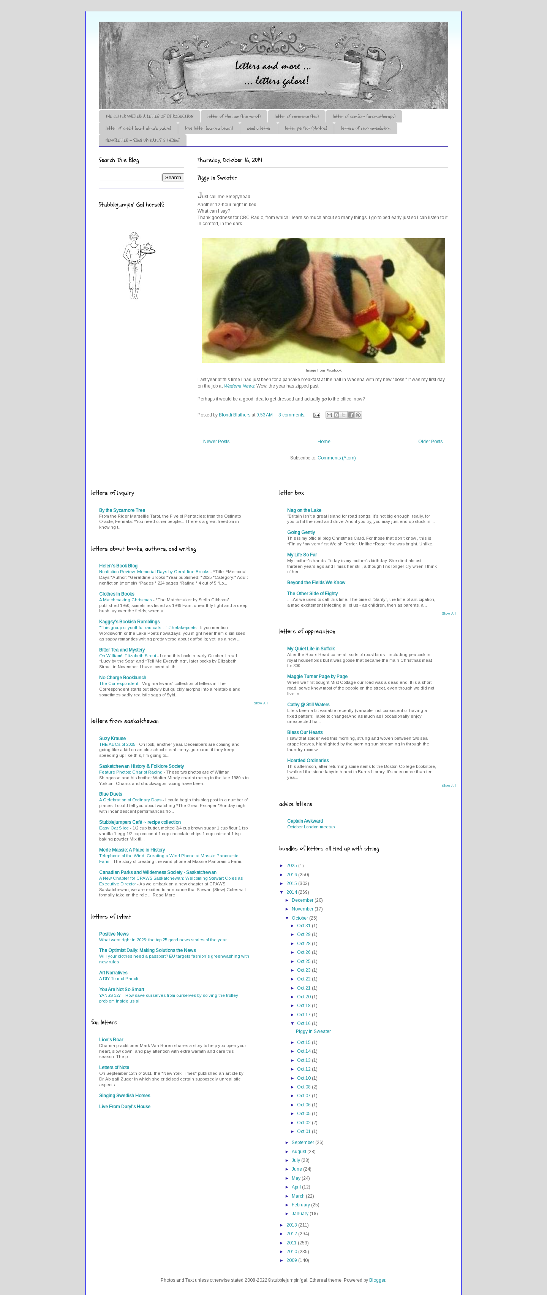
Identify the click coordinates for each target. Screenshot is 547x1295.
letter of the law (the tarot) (234, 116)
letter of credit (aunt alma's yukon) (138, 128)
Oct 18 (304, 1005)
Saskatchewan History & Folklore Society (141, 766)
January (301, 1213)
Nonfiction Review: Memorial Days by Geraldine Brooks (154, 571)
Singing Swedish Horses (124, 1095)
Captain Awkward (305, 821)
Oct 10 (304, 1078)
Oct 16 (304, 1023)
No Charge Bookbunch (122, 677)
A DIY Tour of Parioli (118, 978)
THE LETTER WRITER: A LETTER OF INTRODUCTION (149, 116)
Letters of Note (114, 1067)
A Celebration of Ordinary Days (131, 800)
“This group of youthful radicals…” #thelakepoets (148, 627)
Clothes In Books (116, 594)
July (296, 1160)
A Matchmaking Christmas (126, 599)
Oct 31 (304, 925)
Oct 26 (304, 952)
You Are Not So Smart (121, 989)
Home (324, 441)
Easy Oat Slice (114, 828)
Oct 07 (304, 1095)
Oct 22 (304, 979)
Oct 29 (304, 934)
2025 (292, 865)
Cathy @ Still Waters (308, 704)
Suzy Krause (112, 738)
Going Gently (301, 532)
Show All (261, 703)
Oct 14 (304, 1051)
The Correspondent (119, 683)
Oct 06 (304, 1105)
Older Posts (430, 441)
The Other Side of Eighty (312, 593)
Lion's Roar (111, 1039)
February (301, 1205)
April (297, 1187)
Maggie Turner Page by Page (317, 676)
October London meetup (311, 827)
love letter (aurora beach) (209, 128)
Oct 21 (304, 988)
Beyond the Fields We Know (316, 582)
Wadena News (239, 386)
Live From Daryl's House (124, 1106)
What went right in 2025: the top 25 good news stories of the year (163, 939)
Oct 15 (304, 1042)
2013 (292, 1225)
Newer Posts (216, 441)
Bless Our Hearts (305, 732)
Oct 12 (304, 1069)
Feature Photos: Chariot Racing (131, 772)
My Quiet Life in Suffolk (311, 648)
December (303, 900)
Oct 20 (304, 996)
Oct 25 (304, 961)
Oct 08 (304, 1087)
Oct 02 (304, 1122)
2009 (292, 1260)
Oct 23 (304, 970)
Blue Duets (110, 794)
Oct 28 (304, 943)
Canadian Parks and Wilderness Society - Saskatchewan (158, 872)
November (303, 909)
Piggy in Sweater (217, 177)
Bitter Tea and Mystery (122, 650)
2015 (292, 883)
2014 (292, 892)
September (303, 1142)
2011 (292, 1243)
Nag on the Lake (304, 510)
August (299, 1151)
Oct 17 (304, 1014)
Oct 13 (304, 1060)
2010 (292, 1251)
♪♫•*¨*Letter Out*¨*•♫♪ (213, 43)
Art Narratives (113, 973)
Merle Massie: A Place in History (132, 850)
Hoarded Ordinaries (308, 760)
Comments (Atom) (337, 458)
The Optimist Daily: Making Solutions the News (147, 950)
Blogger (377, 1280)
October (300, 918)
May (297, 1178)
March (299, 1196)
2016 (292, 874)
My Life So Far (302, 555)
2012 (292, 1233)
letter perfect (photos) (306, 128)
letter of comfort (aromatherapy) (364, 116)
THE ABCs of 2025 (117, 744)
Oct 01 (304, 1131)
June (297, 1169)
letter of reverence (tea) (297, 116)
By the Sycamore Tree (122, 510)
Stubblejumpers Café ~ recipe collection (140, 822)
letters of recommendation (365, 128)
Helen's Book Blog (118, 566)
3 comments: (292, 415)
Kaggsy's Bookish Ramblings (129, 621)
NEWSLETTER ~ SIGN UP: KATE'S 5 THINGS (143, 140)
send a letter (259, 128)
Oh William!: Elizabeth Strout (128, 655)
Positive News (113, 934)
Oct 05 (304, 1113)
